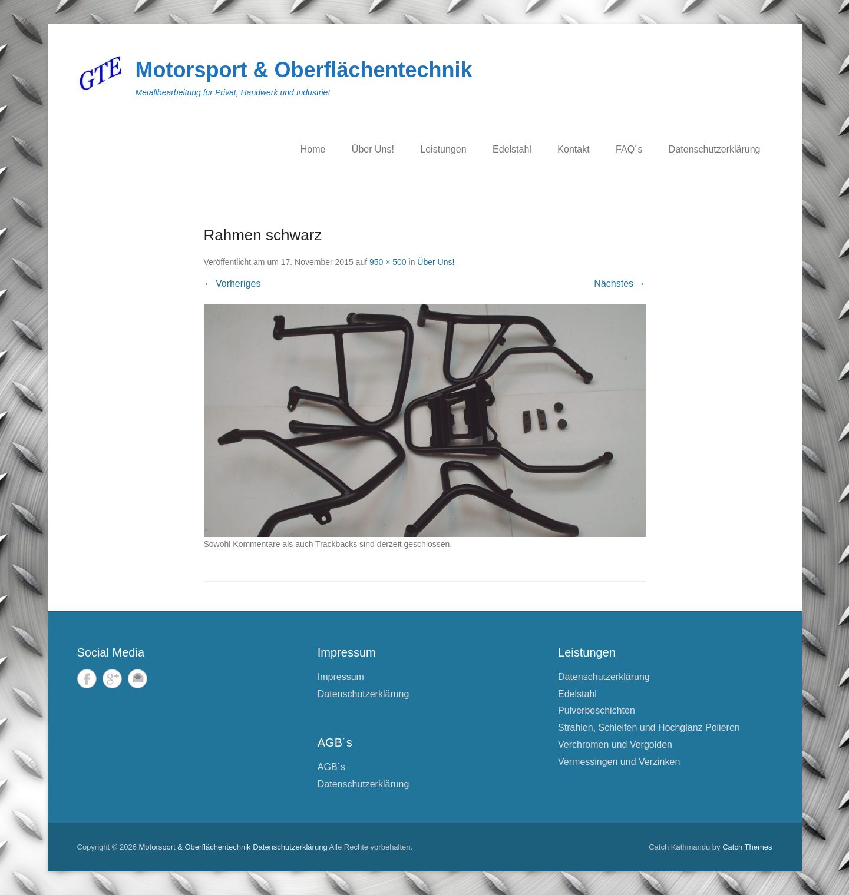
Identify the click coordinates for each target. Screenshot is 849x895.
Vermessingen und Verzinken (619, 762)
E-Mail (137, 678)
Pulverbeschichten (596, 710)
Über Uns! (373, 149)
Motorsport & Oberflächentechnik (304, 70)
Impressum (341, 677)
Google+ (112, 678)
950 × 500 (388, 262)
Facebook (87, 678)
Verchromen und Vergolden (615, 745)
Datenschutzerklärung (715, 149)
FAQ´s (629, 149)
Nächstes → (619, 284)
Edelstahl (512, 149)
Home (313, 149)
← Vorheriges (232, 284)
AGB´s (331, 767)
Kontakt (573, 149)
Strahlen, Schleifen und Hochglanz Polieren (649, 727)
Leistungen (443, 149)
